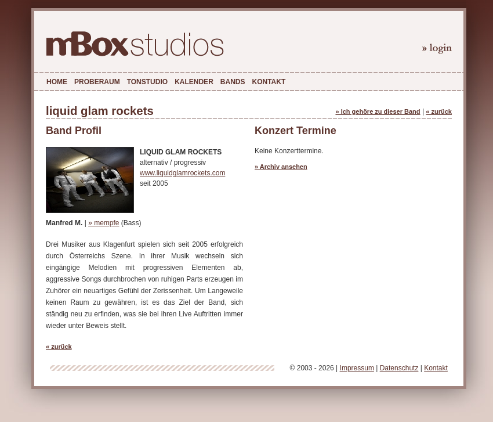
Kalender (194, 82)
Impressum (357, 368)
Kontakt (268, 82)
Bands (232, 82)
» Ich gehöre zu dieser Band (377, 111)
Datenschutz (399, 368)
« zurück (439, 111)
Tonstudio (147, 82)
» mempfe (103, 223)
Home (56, 82)
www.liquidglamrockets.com (182, 173)
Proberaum (97, 82)
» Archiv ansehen (281, 166)
